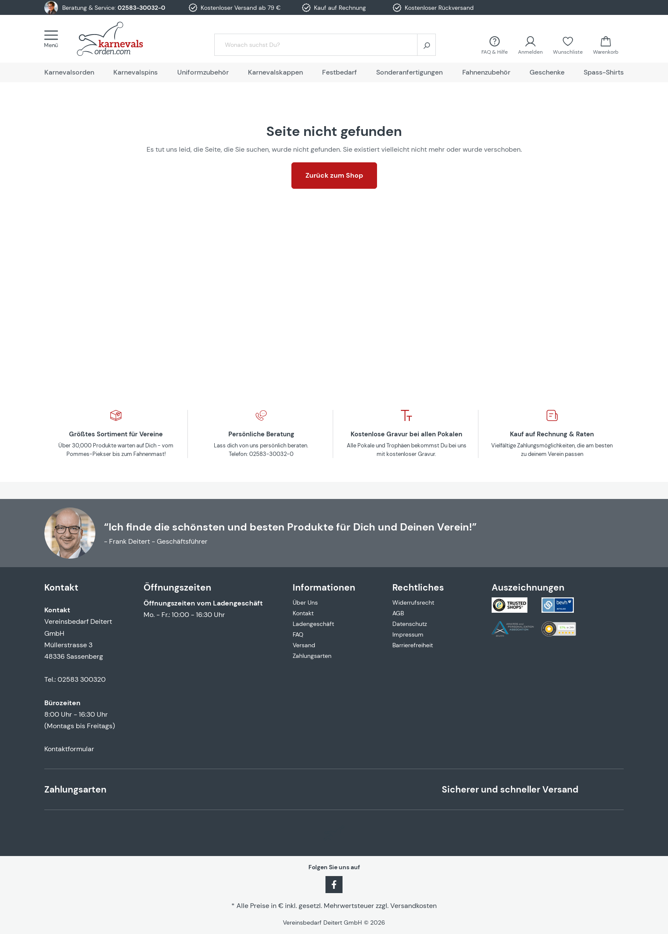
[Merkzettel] (568, 44)
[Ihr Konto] (530, 44)
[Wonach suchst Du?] (316, 45)
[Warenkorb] (606, 44)
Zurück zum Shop (334, 175)
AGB (398, 613)
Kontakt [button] (61, 587)
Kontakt (303, 613)
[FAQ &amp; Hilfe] (494, 44)
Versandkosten (413, 905)
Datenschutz (409, 624)
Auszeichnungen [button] (528, 587)
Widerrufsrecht (413, 602)
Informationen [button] (324, 587)
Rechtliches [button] (418, 587)
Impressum (407, 634)
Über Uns (305, 602)
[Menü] (53, 39)
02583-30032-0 (141, 8)
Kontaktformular (69, 748)
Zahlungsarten (312, 656)
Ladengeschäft (313, 624)
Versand (304, 645)
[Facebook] (334, 884)
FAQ (298, 634)
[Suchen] (426, 45)
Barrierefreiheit (412, 645)
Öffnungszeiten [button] (177, 587)
